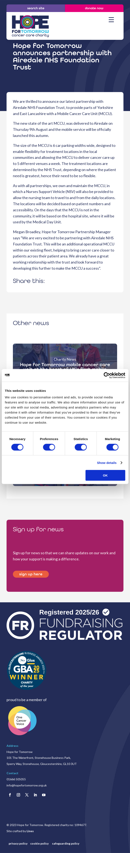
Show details (107, 462)
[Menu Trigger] (111, 19)
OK (105, 475)
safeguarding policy (65, 843)
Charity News (65, 359)
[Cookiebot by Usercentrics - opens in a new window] (106, 375)
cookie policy (39, 843)
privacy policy (18, 843)
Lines (30, 831)
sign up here (30, 574)
